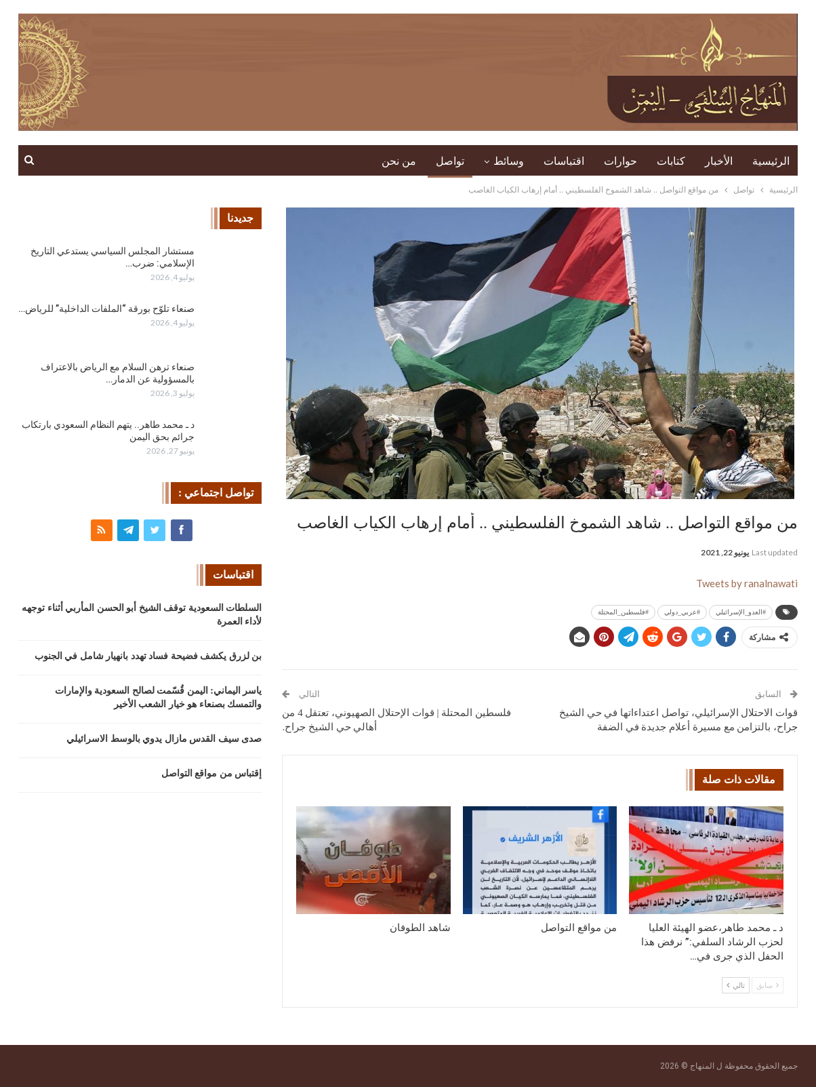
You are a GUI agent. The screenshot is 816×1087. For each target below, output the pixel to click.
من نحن (399, 161)
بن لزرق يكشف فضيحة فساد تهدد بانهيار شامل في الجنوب (148, 656)
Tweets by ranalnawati (747, 583)
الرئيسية (771, 161)
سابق (767, 985)
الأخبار (719, 161)
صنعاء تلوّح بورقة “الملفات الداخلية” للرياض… (106, 308)
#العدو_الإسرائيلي (741, 612)
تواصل (450, 161)
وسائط (508, 161)
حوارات (620, 161)
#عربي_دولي (682, 612)
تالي (736, 985)
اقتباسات (564, 161)
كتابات (671, 161)
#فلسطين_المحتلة (623, 612)
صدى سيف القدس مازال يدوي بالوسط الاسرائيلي (164, 739)
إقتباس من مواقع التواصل (211, 773)
